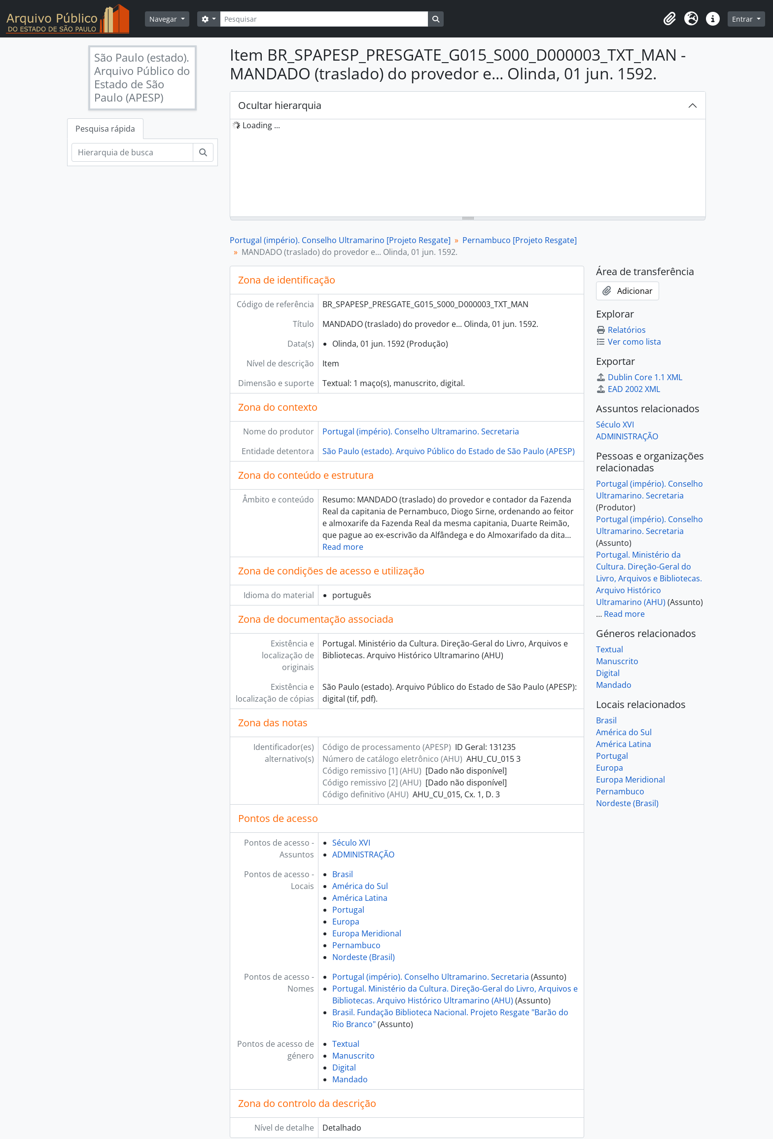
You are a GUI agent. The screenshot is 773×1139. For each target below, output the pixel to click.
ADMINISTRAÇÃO (363, 854)
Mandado (350, 1079)
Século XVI (351, 842)
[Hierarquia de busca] (132, 152)
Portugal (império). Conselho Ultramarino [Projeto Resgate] (340, 240)
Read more (342, 546)
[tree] (467, 168)
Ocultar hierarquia (279, 105)
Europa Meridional (366, 933)
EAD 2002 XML (628, 389)
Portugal (348, 909)
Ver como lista (628, 341)
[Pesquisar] (324, 19)
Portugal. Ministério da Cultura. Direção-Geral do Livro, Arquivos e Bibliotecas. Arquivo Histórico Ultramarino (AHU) (649, 578)
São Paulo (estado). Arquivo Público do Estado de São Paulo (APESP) (448, 451)
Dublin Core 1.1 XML (639, 377)
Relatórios (621, 329)
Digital (344, 1067)
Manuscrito (353, 1055)
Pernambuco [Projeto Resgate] (519, 240)
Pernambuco (356, 945)
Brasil (342, 874)
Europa (345, 921)
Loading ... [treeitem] (261, 125)
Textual (345, 1043)
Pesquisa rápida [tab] (105, 128)
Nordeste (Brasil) (363, 957)
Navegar (164, 19)
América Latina (359, 897)
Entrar (743, 19)
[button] (669, 19)
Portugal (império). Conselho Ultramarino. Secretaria (420, 431)
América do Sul (360, 886)
